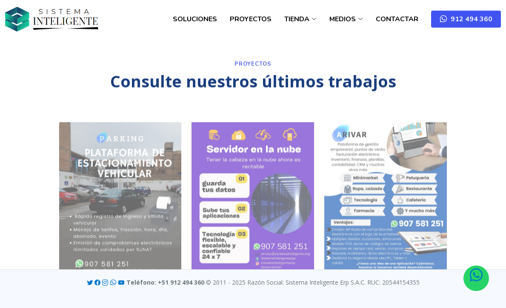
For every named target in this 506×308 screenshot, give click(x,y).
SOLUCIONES (195, 19)
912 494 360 (469, 19)
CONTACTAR (397, 19)
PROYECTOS (251, 19)
